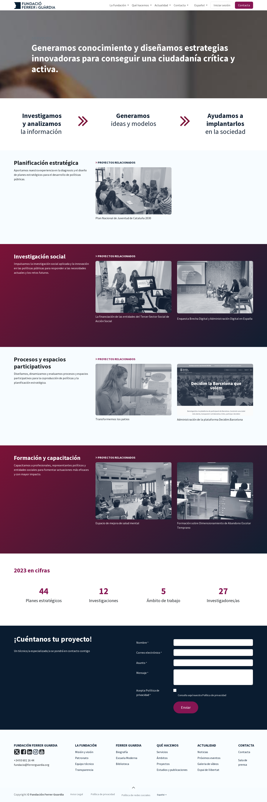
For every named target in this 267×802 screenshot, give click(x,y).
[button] (133, 787)
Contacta (244, 5)
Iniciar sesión (222, 5)
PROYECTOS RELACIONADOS (116, 359)
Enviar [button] (186, 707)
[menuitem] (119, 5)
